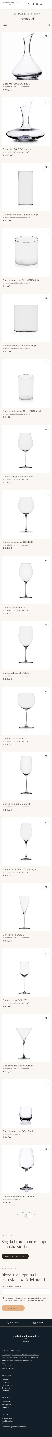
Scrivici (41, 1322)
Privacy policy (8, 1418)
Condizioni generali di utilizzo (14, 1427)
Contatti (5, 1391)
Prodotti (5, 1380)
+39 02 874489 (30, 1358)
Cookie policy (7, 1421)
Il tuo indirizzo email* (11, 1287)
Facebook (6, 1402)
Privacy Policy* (36, 1300)
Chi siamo (6, 1388)
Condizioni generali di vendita (14, 1424)
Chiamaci (14, 1322)
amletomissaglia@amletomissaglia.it (18, 1360)
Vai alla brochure (15, 1256)
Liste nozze (7, 1385)
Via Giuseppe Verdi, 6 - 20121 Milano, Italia (20, 1355)
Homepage (18, 14)
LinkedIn (5, 1407)
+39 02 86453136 (13, 1358)
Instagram (6, 1405)
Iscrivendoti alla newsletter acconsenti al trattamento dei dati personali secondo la (25, 1299)
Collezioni (6, 1382)
